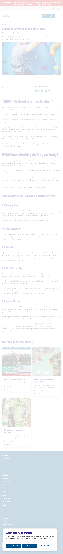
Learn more (9, 541)
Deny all (29, 546)
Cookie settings (46, 546)
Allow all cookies (14, 546)
